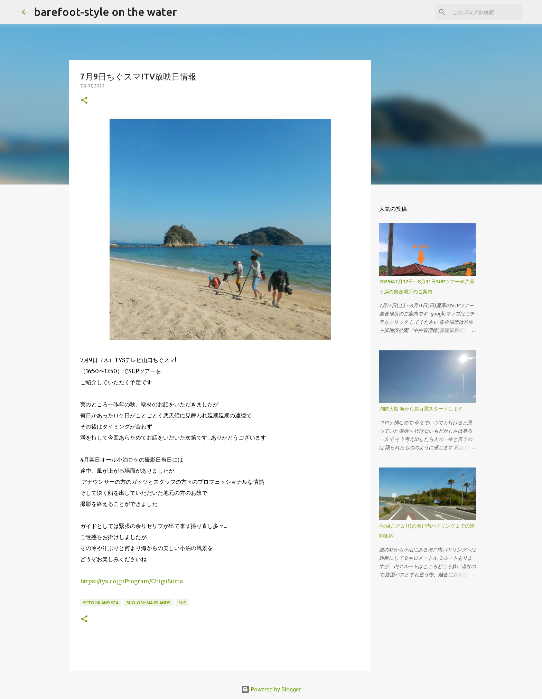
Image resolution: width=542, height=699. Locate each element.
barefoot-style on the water (105, 12)
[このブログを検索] (485, 12)
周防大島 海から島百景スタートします (420, 409)
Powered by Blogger (271, 689)
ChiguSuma (131, 581)
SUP (182, 603)
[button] (84, 100)
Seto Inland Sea (101, 603)
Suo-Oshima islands (148, 603)
